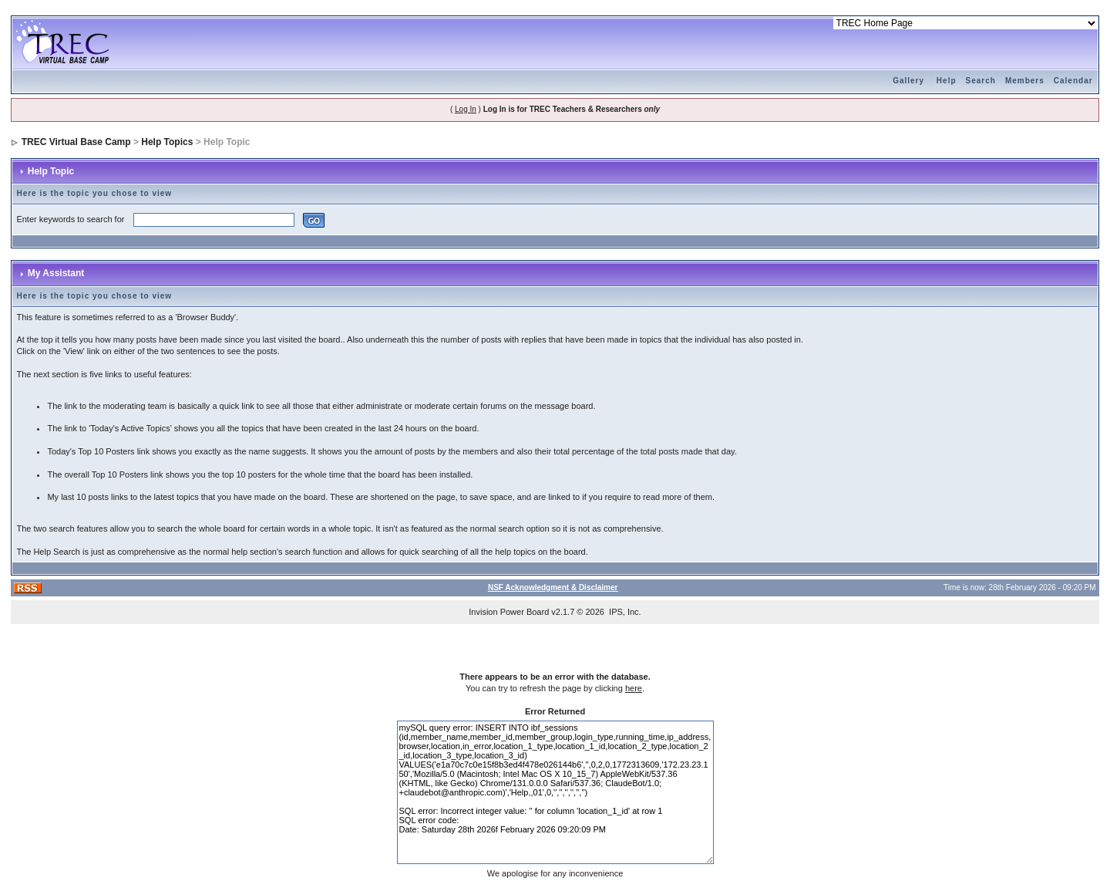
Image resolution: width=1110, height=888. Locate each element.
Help (947, 80)
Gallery (908, 80)
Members (1024, 80)
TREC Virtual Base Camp (76, 142)
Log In (465, 109)
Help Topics (167, 142)
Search (981, 80)
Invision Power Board (509, 611)
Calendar (1073, 80)
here (633, 688)
